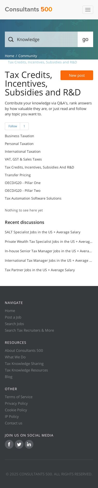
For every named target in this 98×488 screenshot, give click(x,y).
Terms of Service (18, 396)
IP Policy (12, 416)
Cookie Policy (16, 409)
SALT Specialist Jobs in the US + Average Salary (42, 232)
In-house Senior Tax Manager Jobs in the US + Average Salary (49, 251)
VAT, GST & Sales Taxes (23, 159)
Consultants (28, 9)
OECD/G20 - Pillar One (23, 183)
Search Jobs (14, 323)
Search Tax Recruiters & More (29, 330)
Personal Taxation (19, 144)
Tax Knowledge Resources (26, 370)
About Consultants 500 (24, 350)
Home (10, 310)
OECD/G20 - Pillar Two (22, 190)
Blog (8, 376)
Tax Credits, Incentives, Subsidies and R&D (39, 167)
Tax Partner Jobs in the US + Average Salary (40, 270)
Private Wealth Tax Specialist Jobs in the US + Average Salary (49, 241)
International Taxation (23, 151)
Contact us (13, 423)
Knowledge (9, 55)
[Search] (49, 39)
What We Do (15, 356)
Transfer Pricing (18, 175)
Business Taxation (19, 136)
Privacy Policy (16, 403)
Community (27, 55)
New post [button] (77, 75)
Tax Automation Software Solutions (33, 198)
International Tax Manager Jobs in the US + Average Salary (49, 260)
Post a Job (13, 317)
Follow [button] (12, 126)
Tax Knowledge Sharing (24, 363)
